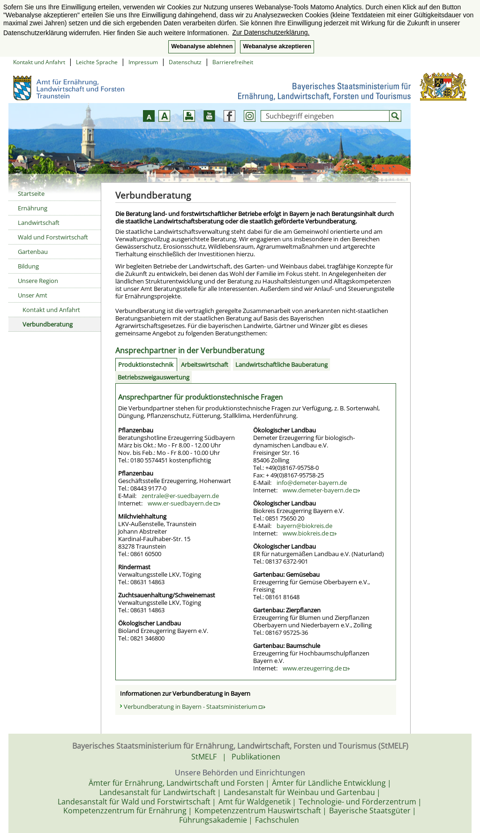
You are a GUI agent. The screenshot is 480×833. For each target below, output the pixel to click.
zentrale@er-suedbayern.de (180, 495)
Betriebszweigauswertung (153, 377)
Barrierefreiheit (232, 62)
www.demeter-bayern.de (321, 490)
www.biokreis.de (310, 533)
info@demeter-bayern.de (312, 482)
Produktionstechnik (145, 364)
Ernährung (32, 208)
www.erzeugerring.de (316, 668)
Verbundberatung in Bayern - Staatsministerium (194, 706)
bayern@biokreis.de (304, 525)
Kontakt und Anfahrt (39, 62)
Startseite (31, 193)
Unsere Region (38, 280)
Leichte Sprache (97, 62)
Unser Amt (32, 295)
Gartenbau (33, 251)
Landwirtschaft (39, 222)
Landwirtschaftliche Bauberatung (281, 364)
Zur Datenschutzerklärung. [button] (270, 32)
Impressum (143, 62)
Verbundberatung (47, 324)
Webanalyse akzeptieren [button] (277, 46)
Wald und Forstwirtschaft (53, 237)
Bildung (28, 266)
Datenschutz (185, 62)
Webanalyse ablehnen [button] (201, 46)
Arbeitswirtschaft (204, 364)
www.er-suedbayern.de (184, 503)
